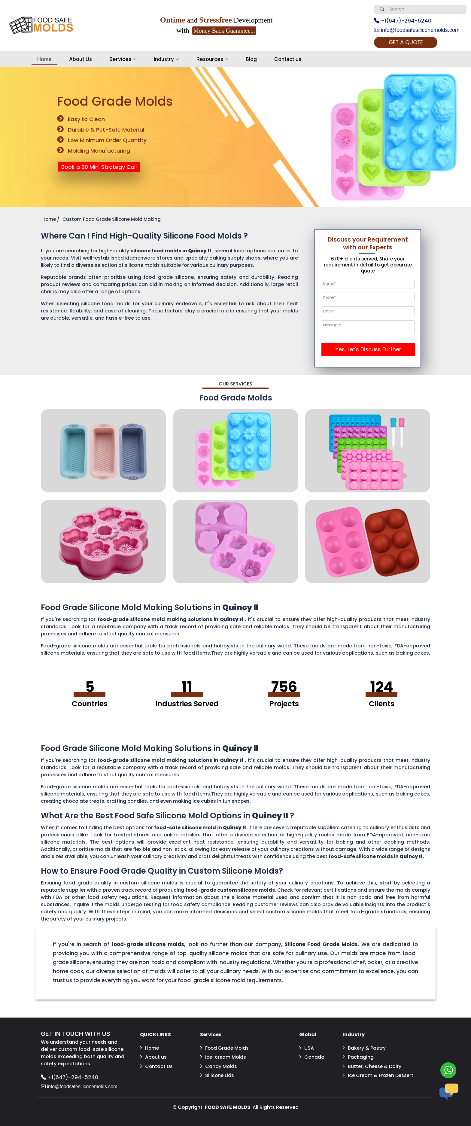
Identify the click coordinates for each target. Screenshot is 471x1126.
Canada (311, 1057)
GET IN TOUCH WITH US (76, 1034)
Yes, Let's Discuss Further (368, 349)
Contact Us (156, 1066)
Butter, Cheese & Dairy (373, 1066)
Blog (251, 59)
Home (44, 59)
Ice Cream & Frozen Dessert (369, 1079)
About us (153, 1057)
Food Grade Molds (225, 1048)
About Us (80, 59)
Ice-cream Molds (223, 1057)
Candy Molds (218, 1066)
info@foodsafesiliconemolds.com (417, 30)
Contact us (287, 59)
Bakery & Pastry (364, 1048)
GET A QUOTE (406, 42)
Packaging (358, 1057)
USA (306, 1048)
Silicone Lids (217, 1075)
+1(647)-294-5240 (403, 21)
